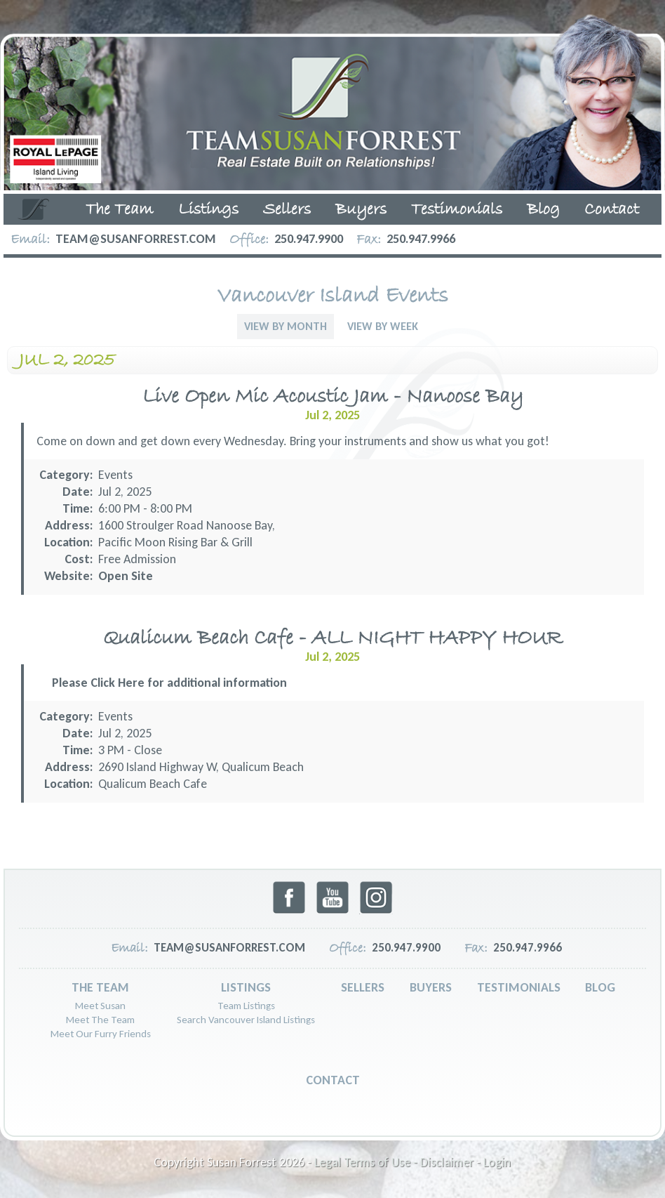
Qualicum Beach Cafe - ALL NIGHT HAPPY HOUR (332, 639)
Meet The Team (100, 1019)
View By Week (382, 326)
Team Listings (246, 1005)
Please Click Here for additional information (169, 682)
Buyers (361, 209)
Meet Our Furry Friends (101, 1033)
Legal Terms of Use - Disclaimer (393, 1162)
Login (497, 1162)
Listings (208, 209)
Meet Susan (100, 1005)
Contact (611, 209)
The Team (120, 209)
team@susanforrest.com (135, 238)
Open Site (125, 576)
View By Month (285, 326)
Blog (543, 209)
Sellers (287, 209)
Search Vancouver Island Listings (246, 1019)
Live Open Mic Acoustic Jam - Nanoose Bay (332, 397)
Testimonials (456, 209)
